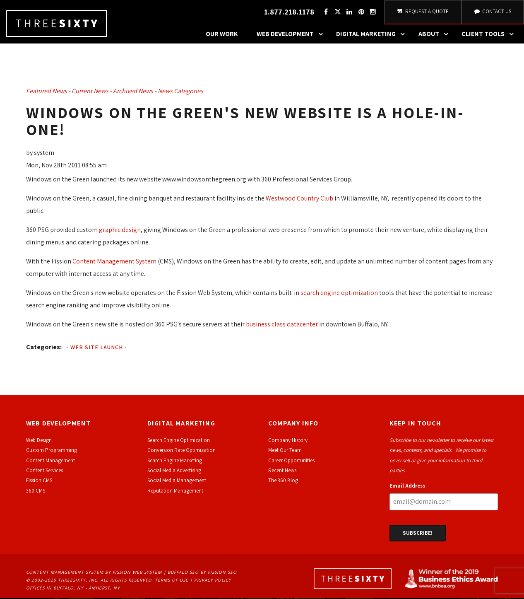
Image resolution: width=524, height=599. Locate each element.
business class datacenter (282, 325)
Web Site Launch (96, 348)
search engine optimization (339, 294)
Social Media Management (176, 481)
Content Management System (114, 262)
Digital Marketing (372, 35)
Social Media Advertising (174, 471)
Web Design (39, 441)
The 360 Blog (283, 481)
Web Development (292, 35)
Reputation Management (175, 491)
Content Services (44, 471)
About (435, 35)
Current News (90, 92)
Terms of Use (171, 581)
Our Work (222, 35)
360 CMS (35, 491)
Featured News (46, 92)
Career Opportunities (291, 461)
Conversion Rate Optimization (181, 451)
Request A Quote (423, 12)
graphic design (120, 231)
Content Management (50, 461)
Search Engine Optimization (178, 441)
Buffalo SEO (183, 573)
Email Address (407, 486)
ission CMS (40, 481)
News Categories (180, 92)
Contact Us (492, 12)
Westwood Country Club (298, 199)
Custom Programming (51, 451)
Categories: (44, 348)
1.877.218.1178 (289, 12)
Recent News (282, 471)
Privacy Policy (212, 581)
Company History (288, 441)
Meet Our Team (285, 451)
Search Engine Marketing (174, 461)
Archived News (133, 92)
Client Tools (490, 35)
